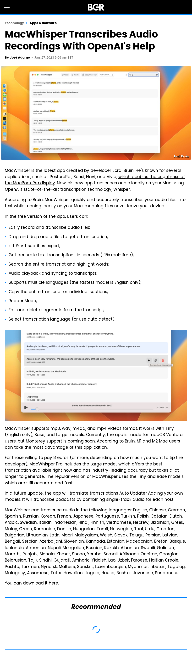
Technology (14, 23)
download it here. (41, 583)
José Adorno (20, 57)
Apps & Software (43, 23)
